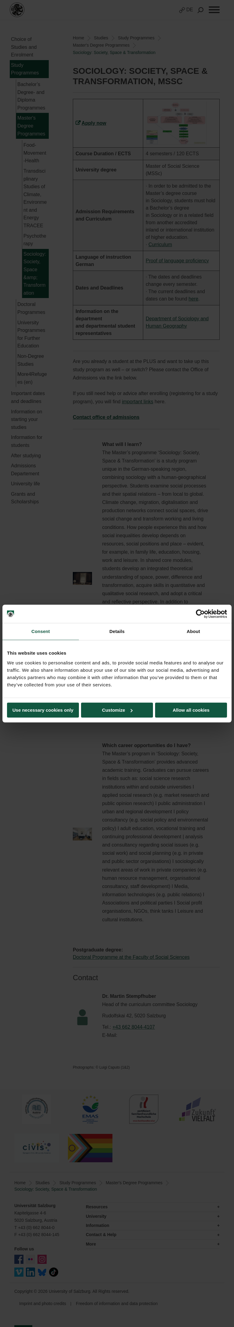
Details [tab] (117, 631)
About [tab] (193, 631)
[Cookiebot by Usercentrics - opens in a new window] (200, 613)
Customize (117, 710)
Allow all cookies (191, 710)
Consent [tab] (40, 631)
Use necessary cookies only (42, 710)
